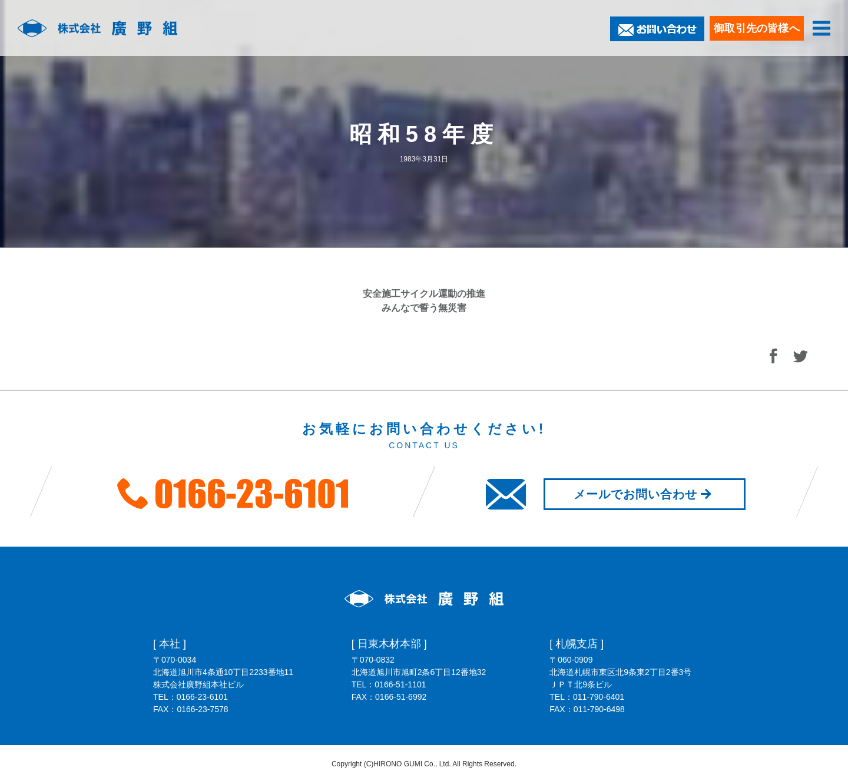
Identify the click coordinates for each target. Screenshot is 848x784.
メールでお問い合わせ (645, 494)
